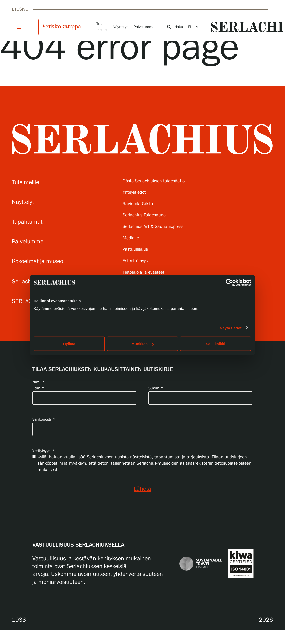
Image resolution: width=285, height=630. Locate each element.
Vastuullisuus (135, 249)
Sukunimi (156, 388)
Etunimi (39, 388)
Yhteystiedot (134, 192)
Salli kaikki (216, 344)
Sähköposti (44, 419)
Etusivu (20, 9)
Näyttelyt (120, 27)
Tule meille (25, 182)
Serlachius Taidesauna (144, 215)
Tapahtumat (27, 222)
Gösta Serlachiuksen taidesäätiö (154, 181)
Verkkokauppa (61, 26)
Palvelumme (144, 27)
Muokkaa (143, 344)
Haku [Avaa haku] (174, 27)
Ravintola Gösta (138, 204)
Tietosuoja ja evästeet (143, 272)
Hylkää (69, 344)
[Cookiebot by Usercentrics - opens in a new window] (229, 282)
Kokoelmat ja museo (37, 261)
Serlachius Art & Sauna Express (153, 226)
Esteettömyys (135, 261)
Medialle (131, 238)
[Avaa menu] (19, 27)
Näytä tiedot (231, 328)
